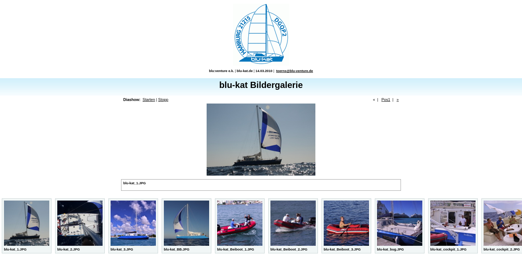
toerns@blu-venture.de (294, 71)
